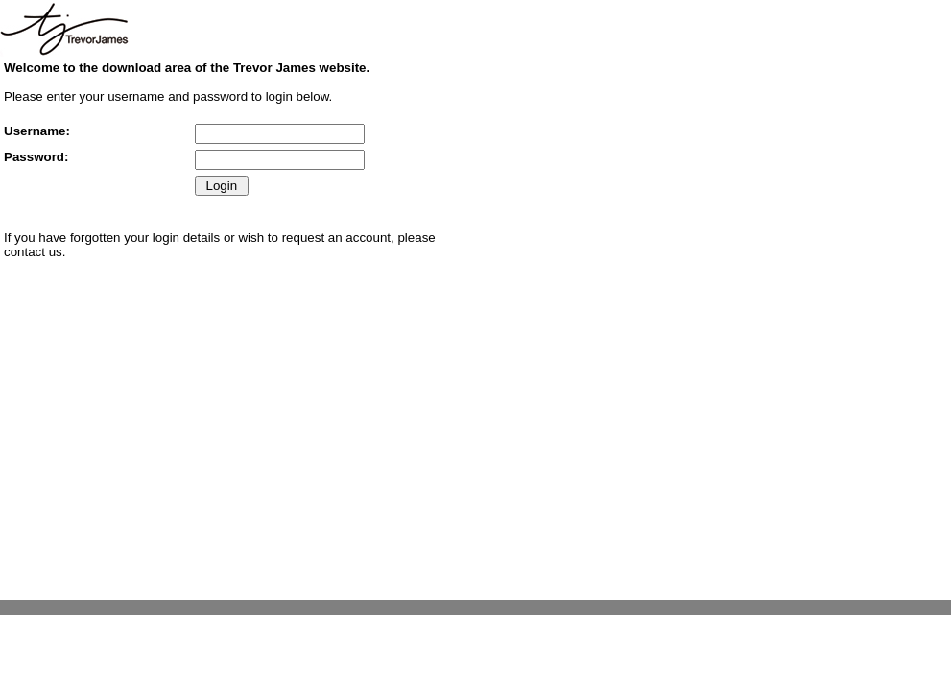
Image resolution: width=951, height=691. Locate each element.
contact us (33, 252)
